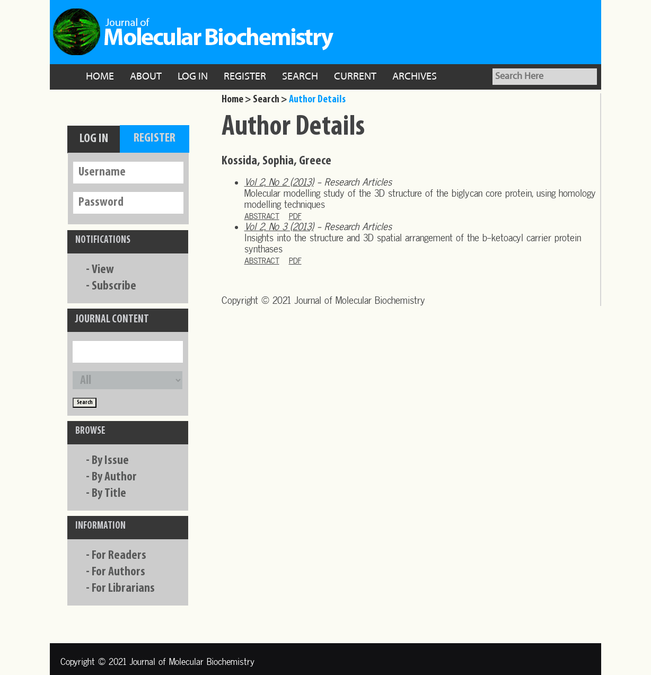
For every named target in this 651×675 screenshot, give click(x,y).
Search (300, 77)
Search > (270, 99)
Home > (236, 99)
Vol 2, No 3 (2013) (279, 226)
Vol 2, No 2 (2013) (279, 182)
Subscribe (114, 286)
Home (100, 77)
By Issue (110, 460)
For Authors (118, 572)
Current (355, 77)
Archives (414, 77)
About (146, 77)
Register (245, 77)
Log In (193, 77)
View (103, 270)
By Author (114, 477)
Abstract (261, 216)
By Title (109, 493)
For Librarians (123, 588)
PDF (295, 216)
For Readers (119, 555)
